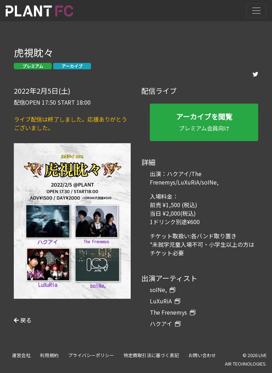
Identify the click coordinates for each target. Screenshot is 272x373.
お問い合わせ (202, 355)
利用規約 (49, 355)
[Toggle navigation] (256, 11)
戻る (23, 320)
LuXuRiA (165, 301)
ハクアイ (165, 323)
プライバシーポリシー (91, 355)
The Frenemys (173, 312)
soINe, (162, 289)
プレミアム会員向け (204, 121)
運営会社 (21, 355)
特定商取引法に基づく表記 (151, 355)
